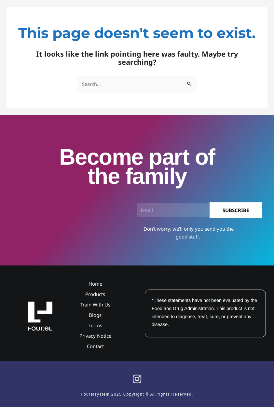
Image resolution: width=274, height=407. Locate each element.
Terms (95, 325)
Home (95, 283)
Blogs (95, 315)
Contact (95, 346)
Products (95, 294)
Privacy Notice (95, 335)
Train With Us (95, 304)
